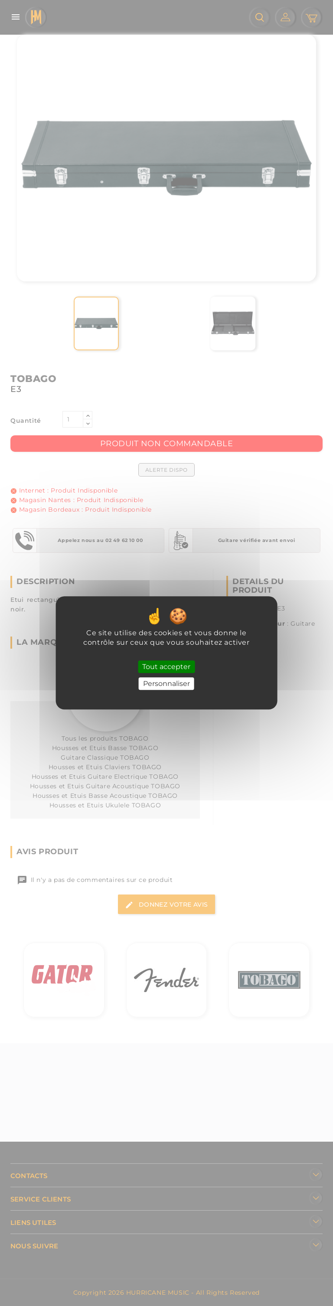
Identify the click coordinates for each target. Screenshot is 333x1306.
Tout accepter (166, 667)
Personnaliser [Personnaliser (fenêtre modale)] (166, 684)
